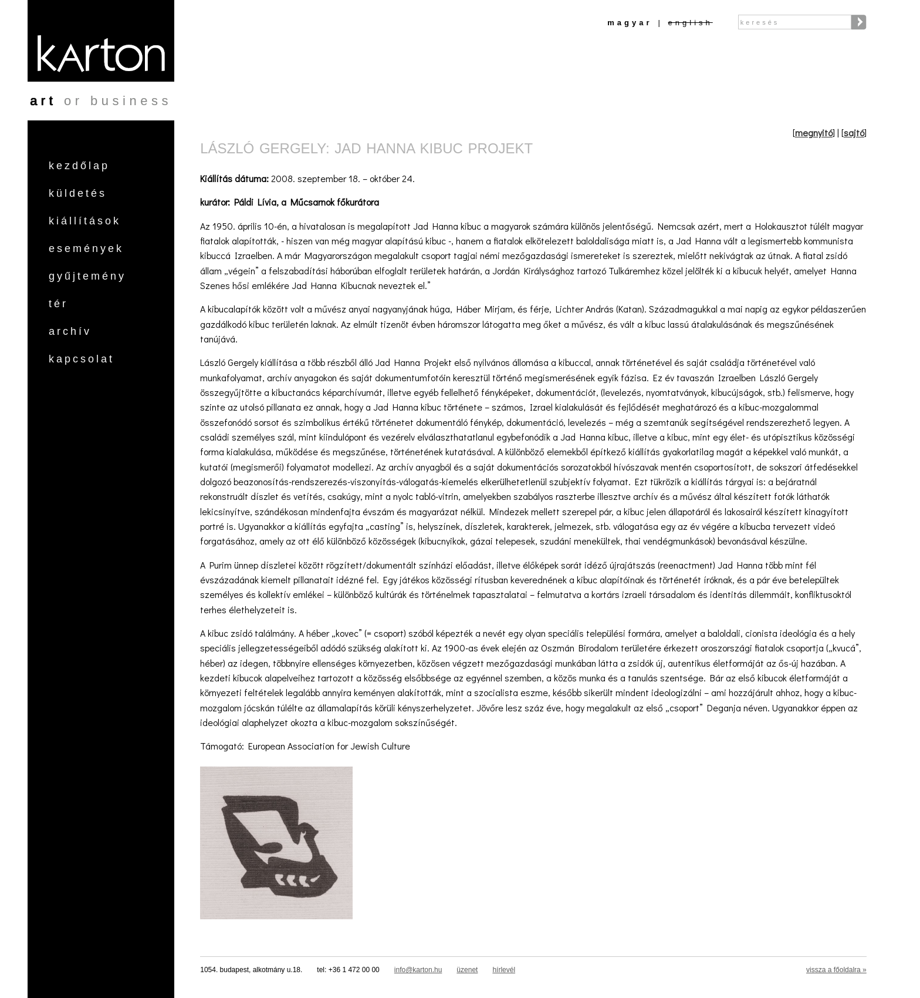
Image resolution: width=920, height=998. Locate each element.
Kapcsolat (81, 359)
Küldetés (78, 193)
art (43, 100)
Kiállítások (85, 221)
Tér (58, 304)
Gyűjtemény (87, 276)
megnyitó (814, 132)
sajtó (854, 132)
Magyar (629, 22)
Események (86, 248)
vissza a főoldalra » (836, 970)
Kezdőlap (79, 166)
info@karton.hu (418, 970)
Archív (70, 331)
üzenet (467, 970)
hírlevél (503, 970)
